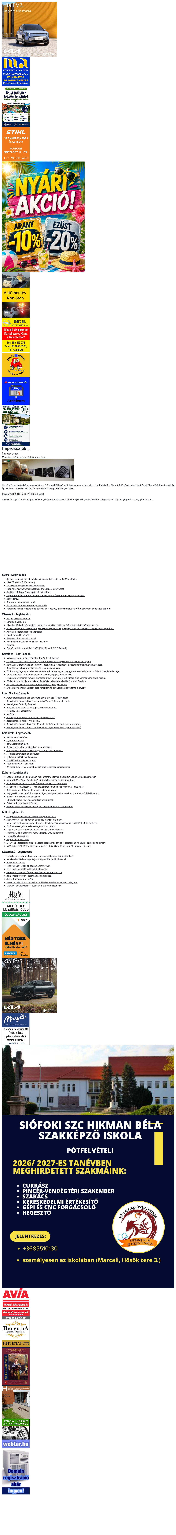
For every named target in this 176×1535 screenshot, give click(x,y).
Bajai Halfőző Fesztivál (17, 839)
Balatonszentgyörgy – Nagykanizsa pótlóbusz (28, 876)
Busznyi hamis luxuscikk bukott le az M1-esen (28, 747)
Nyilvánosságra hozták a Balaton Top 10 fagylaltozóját (32, 658)
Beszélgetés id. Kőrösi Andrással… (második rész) (30, 717)
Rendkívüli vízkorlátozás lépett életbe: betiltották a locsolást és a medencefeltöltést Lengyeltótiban (54, 664)
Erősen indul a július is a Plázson (22, 803)
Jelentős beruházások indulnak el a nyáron (27, 641)
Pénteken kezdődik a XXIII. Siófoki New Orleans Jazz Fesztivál (36, 783)
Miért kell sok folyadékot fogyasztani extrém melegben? (33, 885)
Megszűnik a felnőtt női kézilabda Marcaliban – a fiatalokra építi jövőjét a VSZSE (45, 595)
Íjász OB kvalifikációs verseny (20, 582)
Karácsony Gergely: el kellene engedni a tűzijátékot (31, 826)
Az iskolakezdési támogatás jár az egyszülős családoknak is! (36, 859)
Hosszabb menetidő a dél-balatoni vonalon (27, 869)
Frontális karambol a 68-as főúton (22, 754)
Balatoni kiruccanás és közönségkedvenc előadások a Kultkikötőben (39, 806)
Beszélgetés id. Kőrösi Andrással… (23, 721)
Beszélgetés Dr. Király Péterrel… (21, 704)
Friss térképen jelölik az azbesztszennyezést (28, 866)
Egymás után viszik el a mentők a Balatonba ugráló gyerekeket (36, 684)
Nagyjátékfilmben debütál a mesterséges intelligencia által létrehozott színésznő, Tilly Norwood (52, 793)
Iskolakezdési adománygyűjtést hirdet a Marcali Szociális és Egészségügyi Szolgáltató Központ (52, 625)
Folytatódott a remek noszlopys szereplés (26, 605)
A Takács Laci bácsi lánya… (19, 711)
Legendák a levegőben (17, 836)
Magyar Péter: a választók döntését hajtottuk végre (31, 816)
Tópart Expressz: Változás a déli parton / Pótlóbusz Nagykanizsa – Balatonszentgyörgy (48, 661)
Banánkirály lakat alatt (17, 744)
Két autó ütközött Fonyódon (19, 763)
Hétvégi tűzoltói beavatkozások (21, 757)
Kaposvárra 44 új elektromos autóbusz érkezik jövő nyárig (34, 819)
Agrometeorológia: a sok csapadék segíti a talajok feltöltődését (37, 697)
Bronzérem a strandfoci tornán (21, 602)
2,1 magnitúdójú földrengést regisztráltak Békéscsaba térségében (38, 767)
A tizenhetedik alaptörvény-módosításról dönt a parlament (34, 833)
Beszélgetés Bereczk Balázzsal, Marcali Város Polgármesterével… (38, 701)
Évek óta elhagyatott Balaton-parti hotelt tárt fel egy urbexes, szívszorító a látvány (46, 688)
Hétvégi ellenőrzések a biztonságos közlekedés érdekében (34, 750)
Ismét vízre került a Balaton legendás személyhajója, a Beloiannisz (38, 674)
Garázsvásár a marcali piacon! (21, 638)
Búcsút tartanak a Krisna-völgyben (23, 796)
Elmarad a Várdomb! (16, 622)
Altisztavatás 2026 (15, 862)
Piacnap (10, 645)
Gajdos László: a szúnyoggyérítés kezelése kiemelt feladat (34, 829)
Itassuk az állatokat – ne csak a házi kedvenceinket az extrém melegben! (41, 882)
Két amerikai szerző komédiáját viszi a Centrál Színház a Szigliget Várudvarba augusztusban (51, 777)
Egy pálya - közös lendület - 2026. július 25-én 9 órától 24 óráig (36, 648)
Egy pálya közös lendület (18, 618)
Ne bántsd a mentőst (16, 737)
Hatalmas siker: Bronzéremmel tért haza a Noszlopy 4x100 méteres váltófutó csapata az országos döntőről (58, 608)
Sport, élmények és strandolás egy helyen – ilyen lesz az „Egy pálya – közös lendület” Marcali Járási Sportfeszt (60, 628)
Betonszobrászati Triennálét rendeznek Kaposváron (31, 790)
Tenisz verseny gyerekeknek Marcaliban (25, 585)
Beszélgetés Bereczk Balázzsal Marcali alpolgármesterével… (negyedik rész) (43, 724)
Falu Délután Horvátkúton (18, 635)
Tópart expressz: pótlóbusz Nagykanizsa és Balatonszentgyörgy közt (39, 856)
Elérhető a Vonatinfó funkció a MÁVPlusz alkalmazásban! (34, 872)
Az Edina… (11, 714)
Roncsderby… (12, 599)
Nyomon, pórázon (15, 740)
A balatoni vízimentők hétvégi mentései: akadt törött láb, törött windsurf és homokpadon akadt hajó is (55, 678)
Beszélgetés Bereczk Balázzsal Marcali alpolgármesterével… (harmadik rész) (43, 727)
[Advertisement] (84, 1513)
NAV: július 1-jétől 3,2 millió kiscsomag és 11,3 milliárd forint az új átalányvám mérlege (48, 846)
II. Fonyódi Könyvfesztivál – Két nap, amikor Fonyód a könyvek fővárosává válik (44, 786)
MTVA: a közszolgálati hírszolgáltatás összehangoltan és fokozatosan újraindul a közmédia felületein (55, 843)
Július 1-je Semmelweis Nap (20, 879)
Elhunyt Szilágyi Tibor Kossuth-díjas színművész (29, 800)
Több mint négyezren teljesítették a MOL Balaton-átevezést (35, 589)
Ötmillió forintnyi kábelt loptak (21, 760)
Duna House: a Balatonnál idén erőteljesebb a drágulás (33, 668)
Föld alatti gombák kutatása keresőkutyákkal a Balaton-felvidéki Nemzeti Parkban (46, 681)
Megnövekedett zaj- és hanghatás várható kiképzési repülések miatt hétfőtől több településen (51, 823)
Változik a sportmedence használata (24, 632)
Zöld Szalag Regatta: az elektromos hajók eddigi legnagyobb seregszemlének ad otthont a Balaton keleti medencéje (62, 671)
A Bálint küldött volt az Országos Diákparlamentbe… (31, 707)
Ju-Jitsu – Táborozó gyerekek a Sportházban (28, 592)
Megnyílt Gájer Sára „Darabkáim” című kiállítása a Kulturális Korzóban (40, 780)
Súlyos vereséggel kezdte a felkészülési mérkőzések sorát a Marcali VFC (41, 579)
